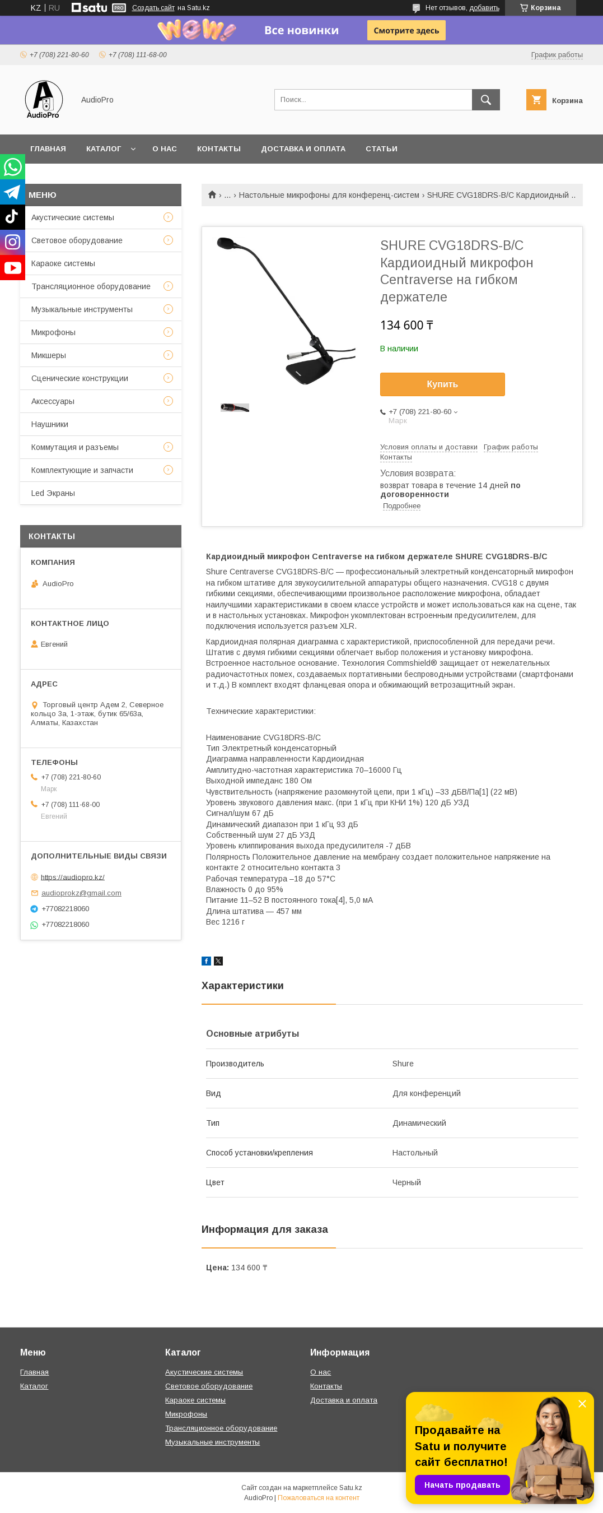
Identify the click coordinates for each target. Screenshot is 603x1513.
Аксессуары (52, 401)
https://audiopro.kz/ (73, 876)
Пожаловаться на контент (318, 1498)
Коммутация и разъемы (75, 447)
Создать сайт (153, 8)
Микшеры (48, 355)
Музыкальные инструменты (82, 309)
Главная (48, 149)
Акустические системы (72, 217)
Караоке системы (63, 263)
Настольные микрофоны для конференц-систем (329, 195)
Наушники (49, 424)
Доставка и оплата (303, 149)
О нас (164, 149)
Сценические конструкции (79, 378)
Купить (443, 384)
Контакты (219, 149)
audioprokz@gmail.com (81, 893)
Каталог (103, 149)
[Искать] (486, 99)
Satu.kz (350, 1488)
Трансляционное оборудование (91, 286)
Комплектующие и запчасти (82, 470)
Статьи (382, 149)
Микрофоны (53, 332)
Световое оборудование (77, 240)
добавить (484, 8)
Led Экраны (53, 493)
